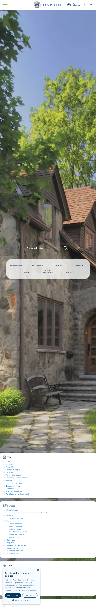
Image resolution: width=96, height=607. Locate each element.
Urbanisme (10, 515)
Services (11, 506)
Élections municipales (13, 470)
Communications (12, 553)
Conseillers (10, 464)
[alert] (21, 586)
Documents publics (13, 486)
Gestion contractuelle (16, 535)
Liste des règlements (48, 272)
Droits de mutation (15, 529)
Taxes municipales (15, 524)
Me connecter (73, 5)
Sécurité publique (12, 510)
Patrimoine (10, 489)
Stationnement (16, 266)
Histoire (9, 480)
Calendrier (10, 461)
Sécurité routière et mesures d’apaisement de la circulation (29, 513)
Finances (69, 273)
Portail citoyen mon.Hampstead (17, 494)
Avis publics (10, 467)
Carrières (9, 472)
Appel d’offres (14, 537)
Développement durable (15, 551)
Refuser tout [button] (30, 595)
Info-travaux (10, 540)
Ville (9, 457)
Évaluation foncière (15, 526)
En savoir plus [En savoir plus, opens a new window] (32, 590)
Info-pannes (10, 543)
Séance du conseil (15, 603)
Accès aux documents (14, 483)
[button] (21, 600)
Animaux (79, 266)
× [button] (38, 570)
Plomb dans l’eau (12, 548)
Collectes (58, 266)
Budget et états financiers (18, 532)
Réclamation (37, 266)
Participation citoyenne (14, 475)
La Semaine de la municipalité (16, 478)
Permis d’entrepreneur (17, 518)
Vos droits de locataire (14, 491)
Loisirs (27, 273)
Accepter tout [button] (13, 595)
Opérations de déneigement (16, 545)
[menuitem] (91, 4)
